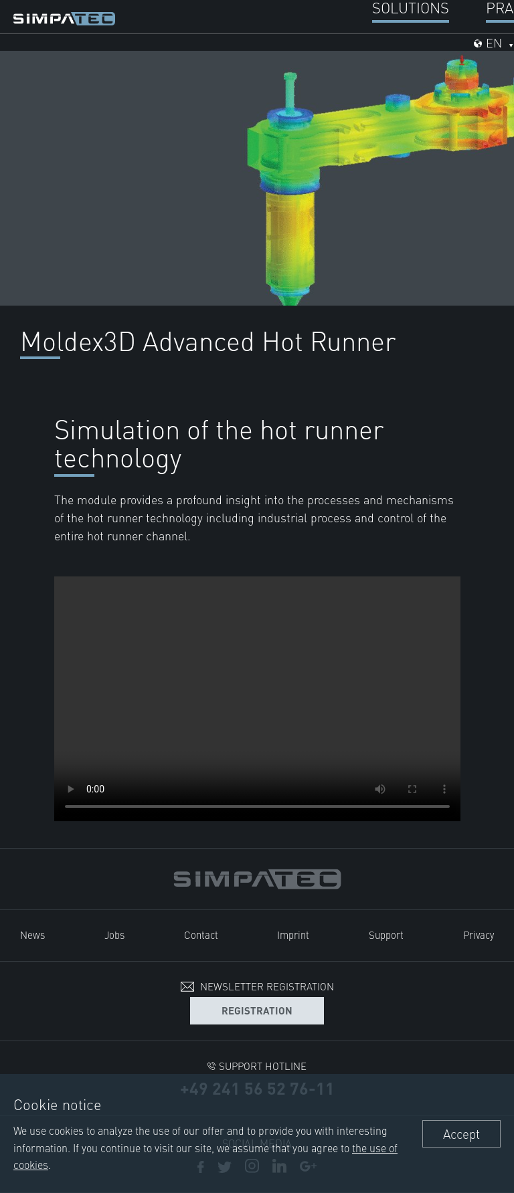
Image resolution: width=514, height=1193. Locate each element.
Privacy (478, 935)
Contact (201, 935)
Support (386, 935)
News (32, 935)
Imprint (293, 935)
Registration (257, 1010)
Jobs (114, 935)
